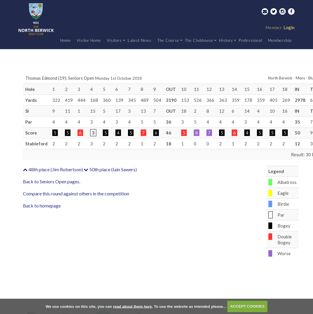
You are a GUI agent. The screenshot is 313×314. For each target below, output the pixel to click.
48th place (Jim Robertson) (53, 169)
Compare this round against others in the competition (76, 193)
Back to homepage (42, 205)
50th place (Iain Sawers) (110, 169)
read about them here (132, 306)
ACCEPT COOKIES (247, 306)
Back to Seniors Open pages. (51, 181)
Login (280, 27)
